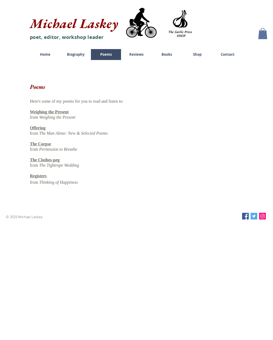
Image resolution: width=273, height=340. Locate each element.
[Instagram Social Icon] (262, 216)
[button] (262, 33)
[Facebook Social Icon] (245, 216)
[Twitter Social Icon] (254, 216)
